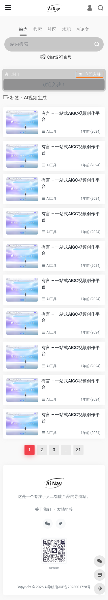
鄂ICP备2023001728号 (72, 587)
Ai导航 (49, 587)
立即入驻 (89, 74)
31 (78, 449)
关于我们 (43, 509)
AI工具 (51, 131)
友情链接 (65, 509)
